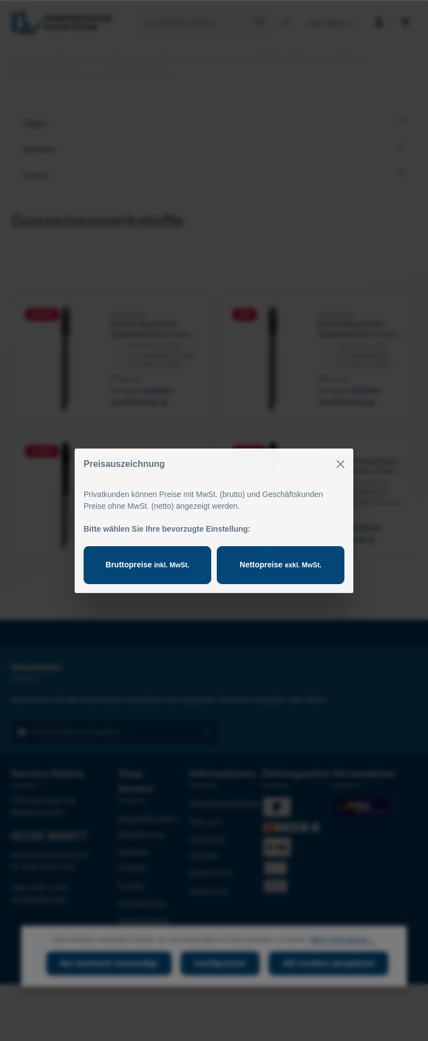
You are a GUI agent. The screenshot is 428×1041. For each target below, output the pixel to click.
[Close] (340, 464)
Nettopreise (281, 564)
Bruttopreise (147, 564)
